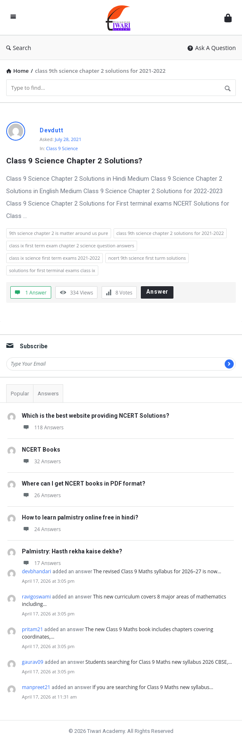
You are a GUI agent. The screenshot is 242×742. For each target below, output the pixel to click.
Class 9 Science (62, 148)
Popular (20, 393)
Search (18, 48)
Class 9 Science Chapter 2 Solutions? (74, 160)
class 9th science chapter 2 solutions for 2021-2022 (170, 233)
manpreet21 (36, 687)
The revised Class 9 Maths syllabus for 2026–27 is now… (157, 571)
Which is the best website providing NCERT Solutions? (95, 415)
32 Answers (41, 461)
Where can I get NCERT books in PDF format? (83, 483)
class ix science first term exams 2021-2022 (54, 258)
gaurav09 (32, 661)
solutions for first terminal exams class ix (52, 270)
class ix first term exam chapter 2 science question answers (71, 245)
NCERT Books (41, 449)
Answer (157, 291)
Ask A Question (211, 48)
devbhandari (36, 571)
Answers (48, 393)
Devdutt (52, 130)
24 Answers (41, 529)
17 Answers (41, 563)
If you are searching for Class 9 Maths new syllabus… (153, 687)
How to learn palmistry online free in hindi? (80, 517)
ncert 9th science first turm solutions (147, 258)
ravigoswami (36, 596)
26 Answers (41, 495)
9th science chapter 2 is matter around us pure (58, 233)
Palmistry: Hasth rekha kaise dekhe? (72, 551)
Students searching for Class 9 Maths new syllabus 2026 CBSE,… (158, 661)
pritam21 (32, 629)
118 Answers (43, 427)
